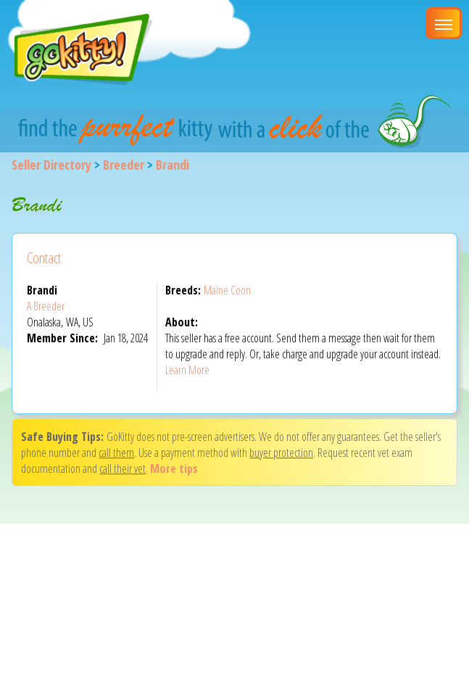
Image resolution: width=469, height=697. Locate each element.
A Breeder (46, 306)
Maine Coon (227, 290)
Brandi (172, 164)
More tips (174, 469)
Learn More (187, 370)
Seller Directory (51, 164)
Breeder (123, 164)
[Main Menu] (444, 23)
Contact (44, 258)
